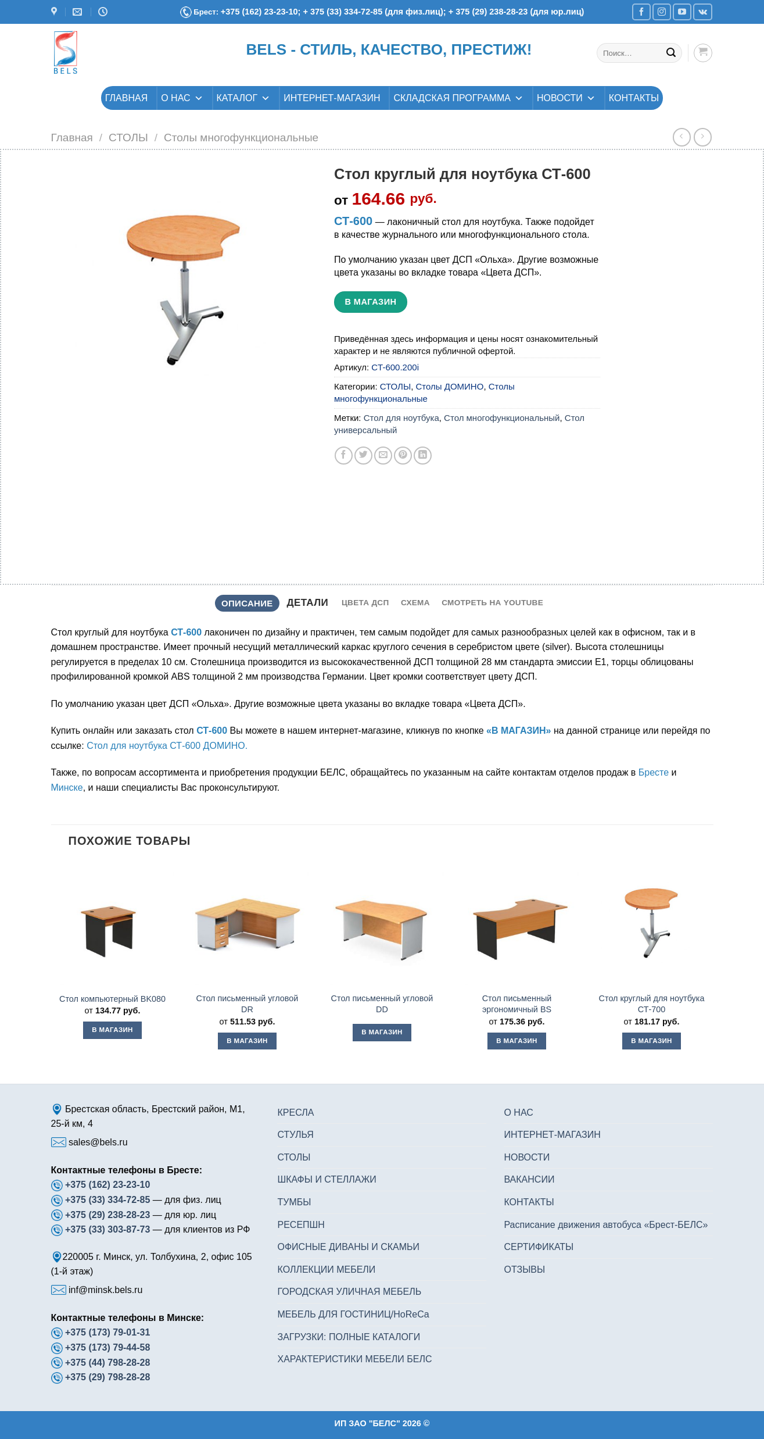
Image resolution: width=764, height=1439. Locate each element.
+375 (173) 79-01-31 (107, 1332)
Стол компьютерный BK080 (112, 999)
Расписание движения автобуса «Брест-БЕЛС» (606, 1225)
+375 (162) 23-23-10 (107, 1185)
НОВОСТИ (566, 98)
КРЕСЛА (295, 1112)
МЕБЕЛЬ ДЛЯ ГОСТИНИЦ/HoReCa (353, 1314)
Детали (307, 602)
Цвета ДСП (365, 602)
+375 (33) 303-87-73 (107, 1229)
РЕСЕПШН (300, 1225)
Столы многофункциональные (241, 137)
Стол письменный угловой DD (382, 1004)
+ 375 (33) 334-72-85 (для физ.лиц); (375, 11)
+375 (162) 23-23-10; (261, 11)
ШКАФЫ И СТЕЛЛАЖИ (326, 1179)
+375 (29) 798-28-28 (107, 1377)
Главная (72, 137)
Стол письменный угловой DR (247, 1004)
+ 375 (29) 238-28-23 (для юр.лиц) (516, 11)
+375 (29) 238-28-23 (107, 1215)
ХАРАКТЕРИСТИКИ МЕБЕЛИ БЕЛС (354, 1359)
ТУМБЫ (294, 1202)
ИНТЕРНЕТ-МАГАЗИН (332, 98)
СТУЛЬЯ (295, 1135)
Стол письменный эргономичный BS (517, 1004)
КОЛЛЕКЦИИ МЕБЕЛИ (326, 1269)
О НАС (182, 98)
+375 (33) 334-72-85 (109, 1200)
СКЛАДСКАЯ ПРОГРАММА (458, 98)
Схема (415, 602)
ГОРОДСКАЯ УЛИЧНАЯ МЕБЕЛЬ (349, 1292)
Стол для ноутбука (401, 418)
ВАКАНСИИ (529, 1179)
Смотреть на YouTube (492, 602)
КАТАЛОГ (244, 98)
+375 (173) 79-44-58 (107, 1347)
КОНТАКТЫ (634, 98)
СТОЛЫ (128, 137)
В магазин (370, 301)
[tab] (247, 603)
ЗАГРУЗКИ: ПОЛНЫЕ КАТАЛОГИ (348, 1337)
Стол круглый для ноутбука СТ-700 (652, 1004)
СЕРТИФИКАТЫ (538, 1247)
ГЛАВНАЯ (126, 98)
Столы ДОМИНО (450, 386)
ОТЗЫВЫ (524, 1269)
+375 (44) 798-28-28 (107, 1362)
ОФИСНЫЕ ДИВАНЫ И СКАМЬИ (348, 1247)
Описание (247, 603)
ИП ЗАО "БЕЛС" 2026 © (382, 1423)
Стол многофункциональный (501, 418)
